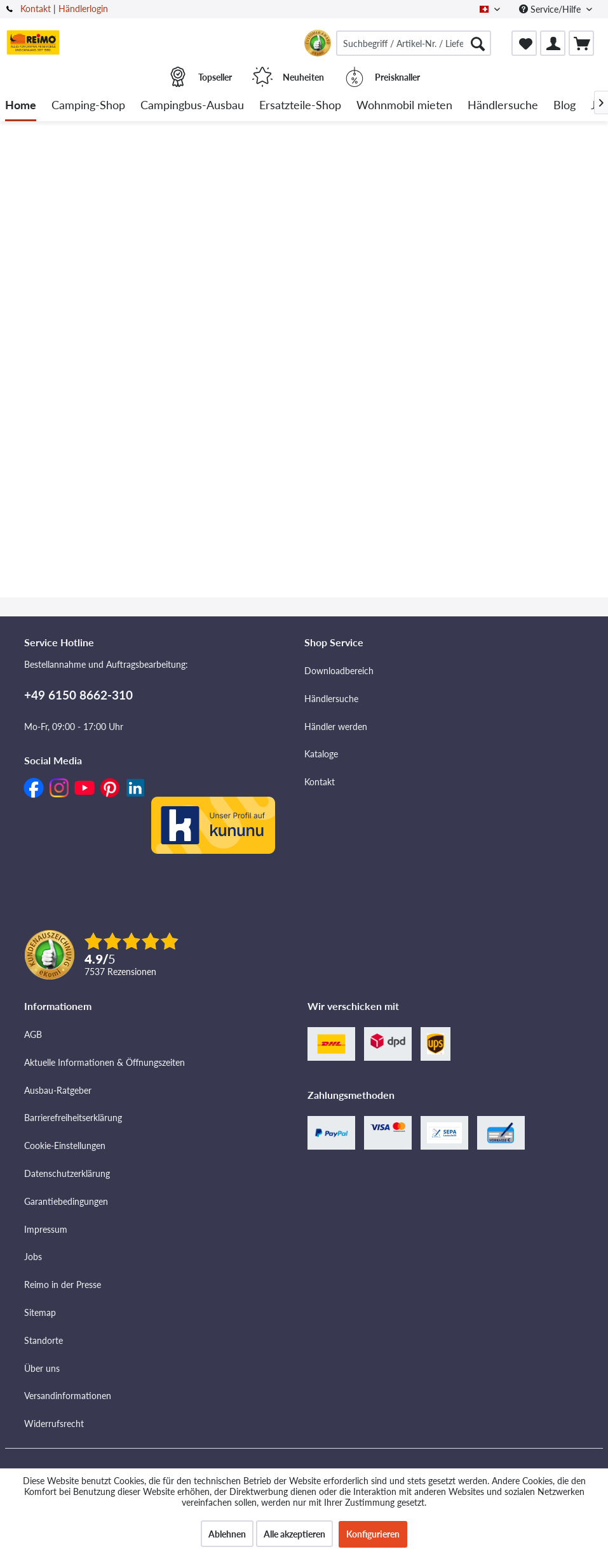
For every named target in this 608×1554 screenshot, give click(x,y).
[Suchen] (477, 43)
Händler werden (335, 726)
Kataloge (321, 753)
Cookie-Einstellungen (64, 1145)
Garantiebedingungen (66, 1201)
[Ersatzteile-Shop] (300, 105)
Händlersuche (331, 698)
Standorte (43, 1340)
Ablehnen (227, 1534)
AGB (33, 1034)
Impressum (45, 1229)
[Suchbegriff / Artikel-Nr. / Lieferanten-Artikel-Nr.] (413, 43)
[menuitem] (413, 43)
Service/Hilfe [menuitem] (551, 9)
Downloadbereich (339, 670)
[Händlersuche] (503, 105)
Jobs (33, 1256)
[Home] (20, 105)
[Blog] (564, 105)
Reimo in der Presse (62, 1284)
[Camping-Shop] (88, 105)
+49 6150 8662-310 (78, 694)
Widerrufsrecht (54, 1423)
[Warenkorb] (581, 43)
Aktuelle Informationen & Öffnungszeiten (104, 1062)
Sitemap (40, 1312)
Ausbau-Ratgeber (57, 1090)
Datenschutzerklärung (67, 1173)
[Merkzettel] (524, 43)
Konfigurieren (373, 1534)
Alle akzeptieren (294, 1534)
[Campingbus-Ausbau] (192, 105)
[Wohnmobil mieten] (404, 105)
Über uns (42, 1368)
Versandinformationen (67, 1395)
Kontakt (35, 8)
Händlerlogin (83, 8)
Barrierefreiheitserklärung (73, 1117)
